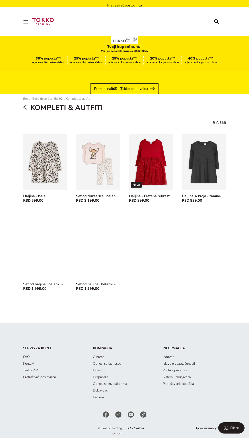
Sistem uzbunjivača (177, 377)
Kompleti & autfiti (78, 99)
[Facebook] (106, 414)
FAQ (26, 357)
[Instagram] (118, 414)
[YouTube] (131, 414)
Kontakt (28, 363)
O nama (99, 357)
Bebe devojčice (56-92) (48, 99)
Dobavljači (100, 390)
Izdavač (168, 357)
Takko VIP (30, 370)
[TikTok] (143, 414)
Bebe (26, 99)
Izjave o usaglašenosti (179, 363)
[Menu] (26, 21)
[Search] (217, 21)
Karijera (98, 397)
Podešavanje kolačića (178, 383)
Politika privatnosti (176, 370)
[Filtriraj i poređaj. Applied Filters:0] (231, 428)
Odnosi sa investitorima (110, 383)
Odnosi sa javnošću (107, 363)
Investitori (100, 370)
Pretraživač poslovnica (39, 377)
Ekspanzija (100, 377)
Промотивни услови (210, 428)
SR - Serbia (135, 428)
